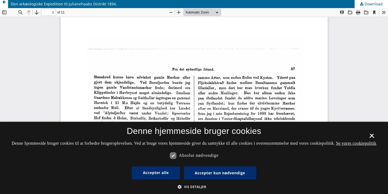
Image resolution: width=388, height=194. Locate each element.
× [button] (372, 137)
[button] (194, 186)
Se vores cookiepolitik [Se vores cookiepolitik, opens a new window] (356, 143)
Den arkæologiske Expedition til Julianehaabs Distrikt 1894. (64, 3)
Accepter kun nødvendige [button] (220, 172)
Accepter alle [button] (156, 172)
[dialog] (194, 158)
